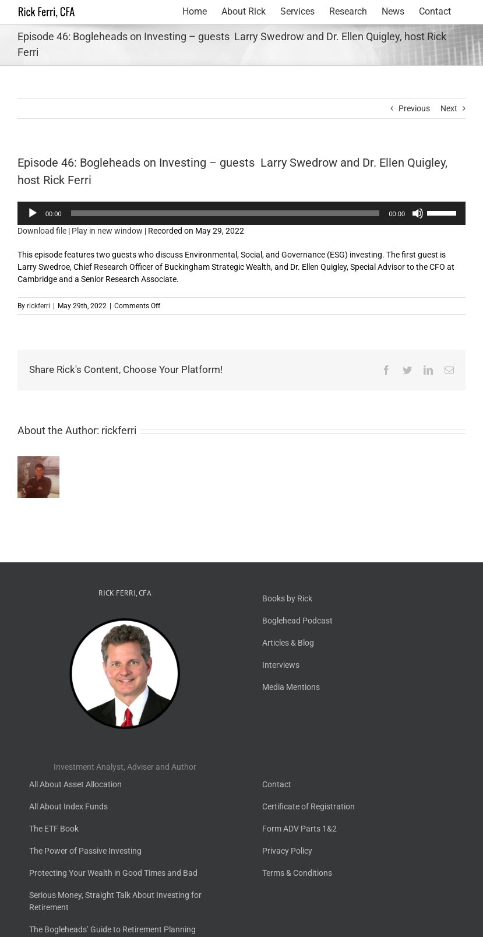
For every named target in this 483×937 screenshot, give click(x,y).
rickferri (38, 306)
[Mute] (418, 213)
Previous (414, 108)
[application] (241, 213)
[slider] (225, 213)
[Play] (32, 213)
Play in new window (107, 230)
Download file (41, 230)
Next (448, 108)
